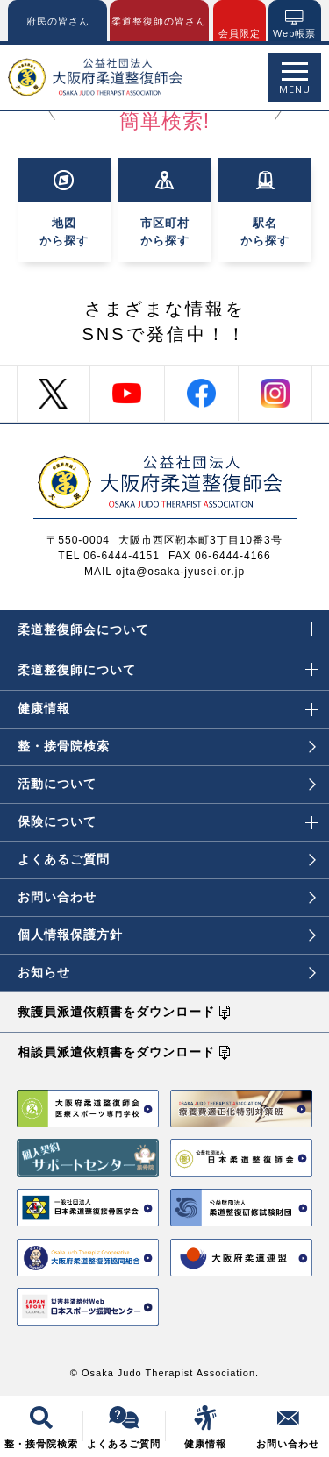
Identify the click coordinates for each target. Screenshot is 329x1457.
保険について (168, 816)
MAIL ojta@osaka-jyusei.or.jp (164, 571)
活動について (167, 784)
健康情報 (168, 703)
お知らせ (167, 972)
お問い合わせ (167, 897)
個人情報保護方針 (167, 935)
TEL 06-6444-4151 (109, 556)
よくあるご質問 (167, 859)
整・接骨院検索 (167, 746)
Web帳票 (294, 33)
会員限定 (239, 33)
